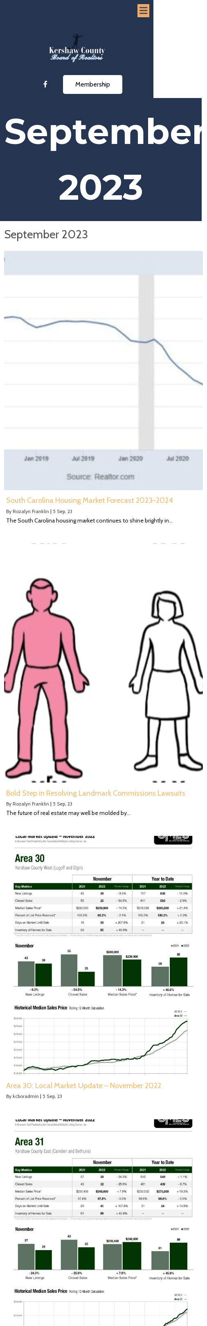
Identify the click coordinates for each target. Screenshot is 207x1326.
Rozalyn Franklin (31, 511)
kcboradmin (26, 1096)
